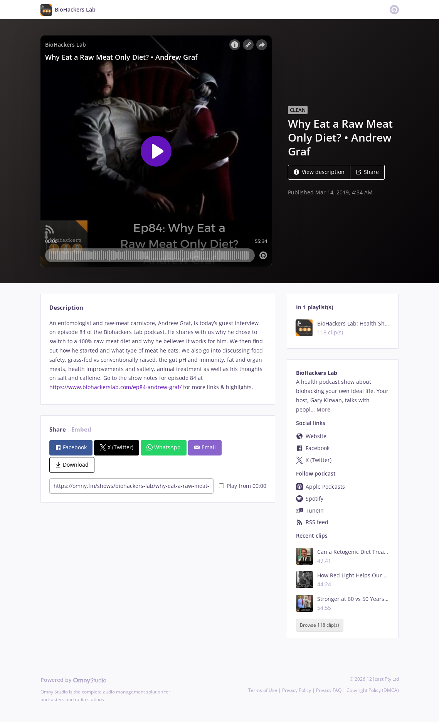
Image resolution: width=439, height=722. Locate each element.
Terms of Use (262, 690)
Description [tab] (66, 308)
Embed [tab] (81, 429)
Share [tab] (57, 429)
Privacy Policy (296, 690)
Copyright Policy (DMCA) (372, 690)
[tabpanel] (157, 355)
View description (319, 171)
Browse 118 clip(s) (319, 625)
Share (367, 171)
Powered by (73, 679)
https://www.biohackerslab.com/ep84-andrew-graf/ (115, 387)
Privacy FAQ (328, 690)
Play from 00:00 (242, 485)
